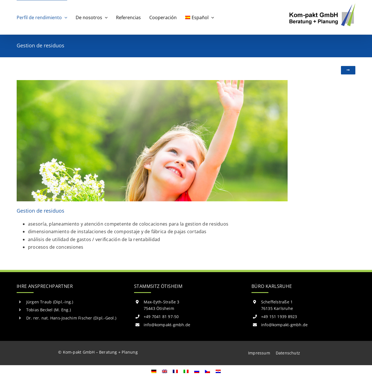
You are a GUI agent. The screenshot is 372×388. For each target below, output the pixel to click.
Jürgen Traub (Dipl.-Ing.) (49, 302)
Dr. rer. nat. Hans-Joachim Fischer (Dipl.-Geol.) (71, 318)
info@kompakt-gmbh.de (167, 324)
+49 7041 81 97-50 (161, 316)
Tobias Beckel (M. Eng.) (48, 309)
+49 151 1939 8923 (279, 316)
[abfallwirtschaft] (152, 82)
